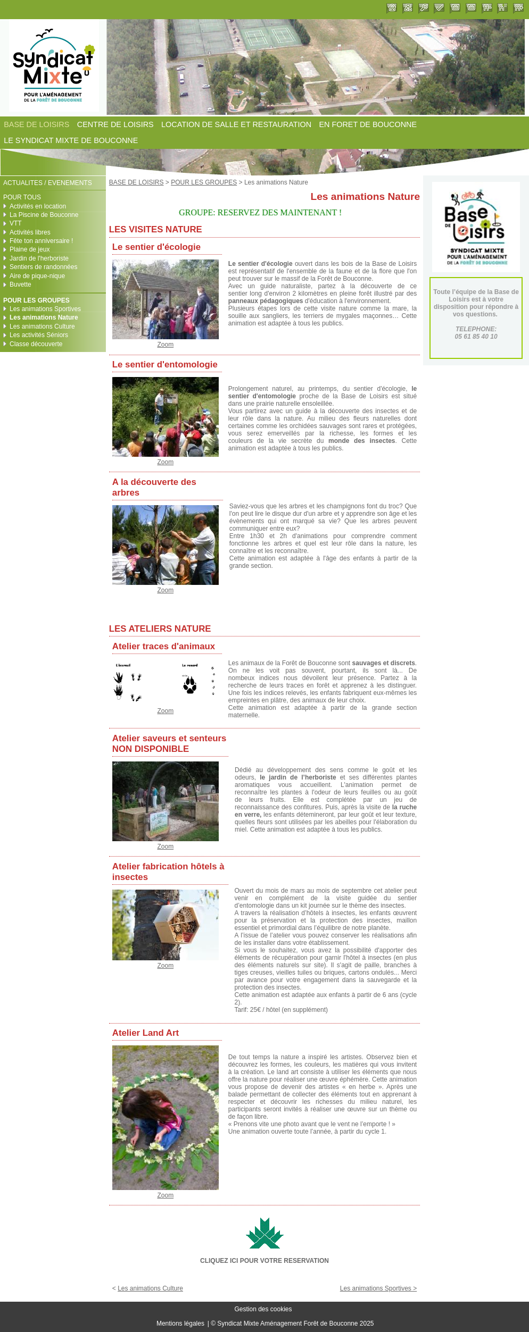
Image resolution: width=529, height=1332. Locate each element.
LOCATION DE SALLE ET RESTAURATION (236, 124)
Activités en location (38, 206)
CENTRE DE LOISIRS (115, 124)
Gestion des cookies (263, 1309)
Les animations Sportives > (378, 1288)
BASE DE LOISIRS (36, 124)
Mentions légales (180, 1323)
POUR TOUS (22, 197)
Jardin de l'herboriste (39, 258)
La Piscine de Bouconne (44, 215)
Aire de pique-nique (37, 276)
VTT (16, 223)
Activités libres (30, 232)
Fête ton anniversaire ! (41, 241)
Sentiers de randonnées (43, 267)
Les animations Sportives (45, 309)
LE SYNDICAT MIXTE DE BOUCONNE (71, 141)
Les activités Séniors (39, 335)
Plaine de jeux (29, 249)
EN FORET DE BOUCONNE (368, 124)
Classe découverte (36, 344)
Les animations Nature (44, 317)
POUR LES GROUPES (204, 182)
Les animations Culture (150, 1288)
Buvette (20, 284)
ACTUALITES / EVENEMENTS (47, 183)
